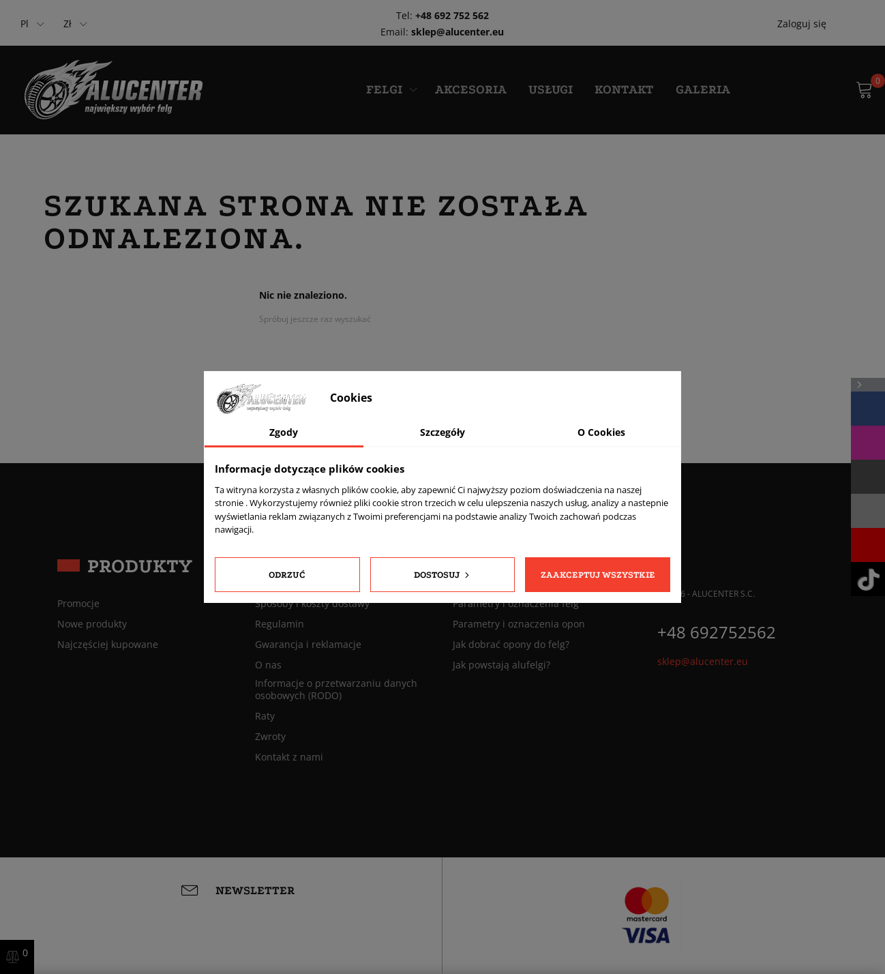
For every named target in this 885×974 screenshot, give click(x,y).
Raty (265, 716)
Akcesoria (471, 90)
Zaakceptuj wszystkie (598, 575)
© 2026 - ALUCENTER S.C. (706, 594)
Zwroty (270, 736)
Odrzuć (287, 575)
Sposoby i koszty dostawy (312, 603)
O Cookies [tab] (601, 432)
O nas (268, 665)
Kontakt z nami (289, 757)
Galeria (703, 90)
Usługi (550, 90)
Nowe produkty (92, 624)
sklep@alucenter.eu (457, 31)
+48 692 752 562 (452, 15)
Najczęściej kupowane (107, 644)
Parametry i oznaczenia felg (516, 603)
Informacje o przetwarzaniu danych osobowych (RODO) (336, 689)
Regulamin (279, 624)
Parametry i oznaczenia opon (519, 624)
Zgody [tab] (283, 432)
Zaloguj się (801, 23)
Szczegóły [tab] (442, 432)
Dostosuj (443, 575)
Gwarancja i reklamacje (308, 644)
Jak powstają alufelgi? (501, 665)
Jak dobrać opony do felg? (511, 644)
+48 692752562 (716, 632)
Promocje (78, 603)
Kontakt (624, 90)
